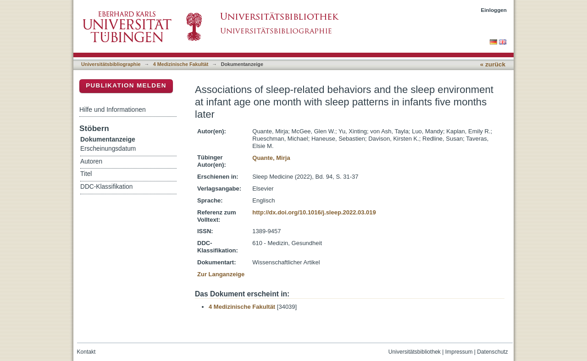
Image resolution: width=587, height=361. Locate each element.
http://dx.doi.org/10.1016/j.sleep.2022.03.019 (314, 212)
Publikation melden (126, 85)
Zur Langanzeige (220, 274)
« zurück (492, 64)
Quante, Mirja (271, 157)
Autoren (91, 161)
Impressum (459, 352)
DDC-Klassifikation (106, 186)
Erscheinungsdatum (108, 148)
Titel (86, 173)
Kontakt (86, 352)
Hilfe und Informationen (112, 109)
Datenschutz (492, 352)
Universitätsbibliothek (414, 352)
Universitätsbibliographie (110, 64)
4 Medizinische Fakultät (180, 64)
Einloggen (494, 10)
